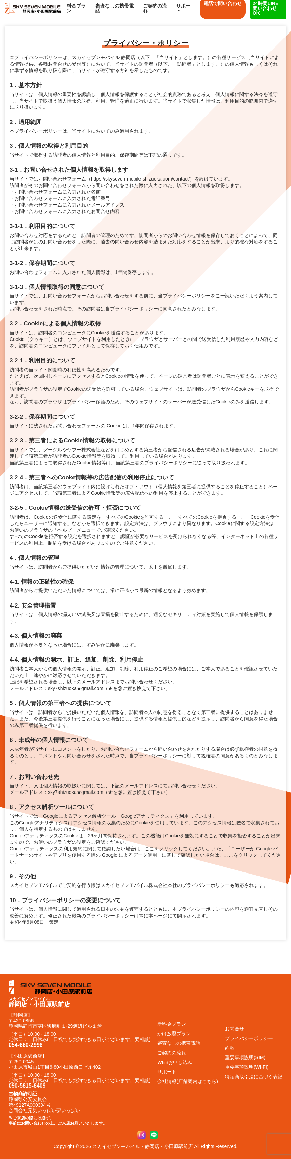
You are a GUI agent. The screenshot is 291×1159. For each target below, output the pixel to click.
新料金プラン (171, 1024)
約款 (230, 1048)
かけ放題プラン (174, 1033)
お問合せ (234, 1028)
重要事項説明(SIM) (245, 1057)
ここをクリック (161, 848)
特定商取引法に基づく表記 (253, 1076)
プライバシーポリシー (249, 1038)
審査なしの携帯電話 (114, 8)
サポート (183, 8)
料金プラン (76, 8)
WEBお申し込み (174, 1062)
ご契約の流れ (155, 8)
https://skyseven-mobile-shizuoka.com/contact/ (140, 179)
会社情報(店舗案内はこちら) (187, 1081)
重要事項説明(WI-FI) (247, 1067)
